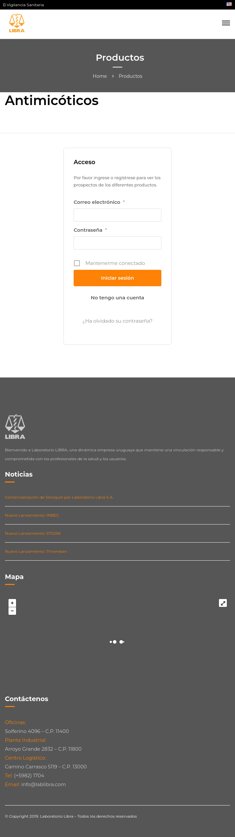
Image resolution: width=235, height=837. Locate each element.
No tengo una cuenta (117, 297)
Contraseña (90, 230)
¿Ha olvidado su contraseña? (117, 321)
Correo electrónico (99, 202)
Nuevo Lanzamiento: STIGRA (33, 533)
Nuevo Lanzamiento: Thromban (36, 551)
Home (100, 76)
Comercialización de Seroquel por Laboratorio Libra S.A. (59, 497)
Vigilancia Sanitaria (23, 4)
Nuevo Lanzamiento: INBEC (32, 515)
